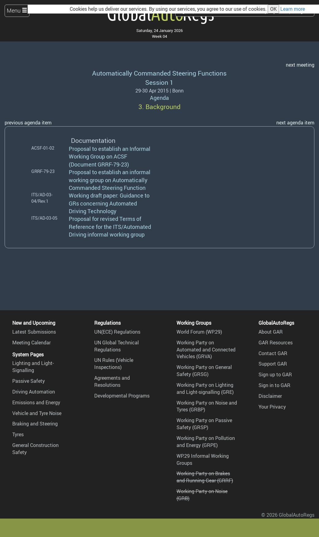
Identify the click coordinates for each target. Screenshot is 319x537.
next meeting (300, 64)
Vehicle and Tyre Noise (36, 413)
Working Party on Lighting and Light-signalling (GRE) (205, 388)
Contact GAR (273, 353)
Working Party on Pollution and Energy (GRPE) (206, 442)
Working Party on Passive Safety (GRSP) (204, 424)
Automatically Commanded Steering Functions (159, 73)
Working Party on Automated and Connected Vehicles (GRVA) (206, 349)
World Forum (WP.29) (199, 331)
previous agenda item (28, 122)
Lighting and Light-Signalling (33, 367)
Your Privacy (272, 406)
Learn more (292, 9)
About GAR (271, 331)
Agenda (159, 97)
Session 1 (159, 82)
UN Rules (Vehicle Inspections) (113, 363)
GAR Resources (276, 342)
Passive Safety (28, 381)
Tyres (18, 434)
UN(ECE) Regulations (117, 331)
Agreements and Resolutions (112, 381)
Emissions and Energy (36, 402)
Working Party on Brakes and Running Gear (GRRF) (205, 477)
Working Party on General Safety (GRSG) (204, 371)
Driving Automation (33, 391)
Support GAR (273, 363)
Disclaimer (270, 396)
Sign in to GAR (274, 385)
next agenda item (295, 122)
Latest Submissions (34, 331)
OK (273, 9)
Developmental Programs (122, 395)
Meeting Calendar (31, 342)
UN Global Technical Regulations (116, 346)
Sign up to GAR (275, 374)
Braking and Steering (35, 423)
